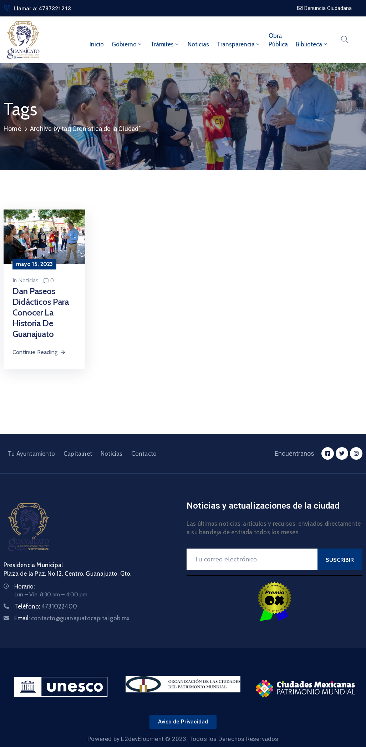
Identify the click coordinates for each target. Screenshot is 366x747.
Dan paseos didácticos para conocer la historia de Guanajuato (40, 312)
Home (12, 128)
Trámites (165, 44)
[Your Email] (252, 559)
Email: (72, 618)
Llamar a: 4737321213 (42, 8)
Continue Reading (39, 352)
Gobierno (127, 44)
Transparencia (239, 44)
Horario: (24, 586)
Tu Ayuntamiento (31, 453)
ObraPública (278, 40)
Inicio (97, 44)
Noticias (198, 44)
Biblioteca (312, 44)
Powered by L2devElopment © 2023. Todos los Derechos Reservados (182, 738)
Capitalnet (77, 453)
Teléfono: (45, 606)
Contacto (144, 453)
